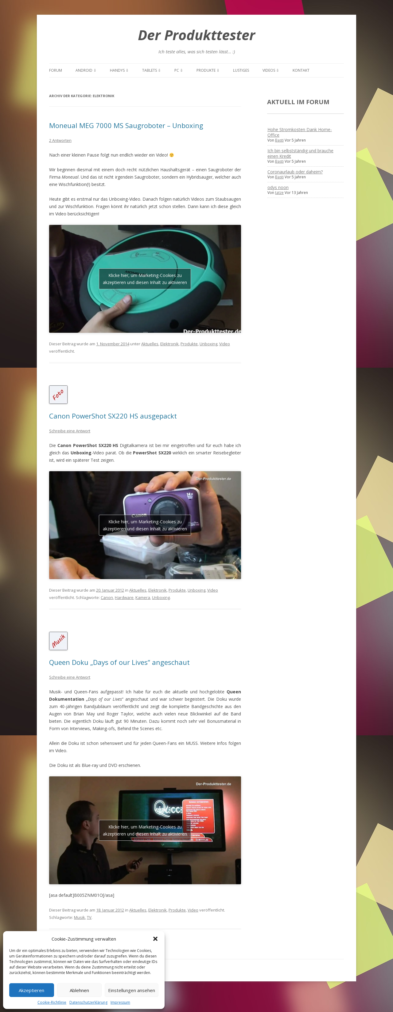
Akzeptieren (31, 990)
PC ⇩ (178, 70)
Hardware (124, 597)
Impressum (120, 1002)
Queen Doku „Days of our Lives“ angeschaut (119, 662)
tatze (279, 192)
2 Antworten (60, 140)
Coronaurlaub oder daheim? (295, 172)
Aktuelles (149, 344)
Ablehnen (79, 990)
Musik (79, 917)
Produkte (189, 344)
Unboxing (208, 344)
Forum (55, 70)
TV (89, 917)
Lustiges (241, 70)
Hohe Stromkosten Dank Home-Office (299, 132)
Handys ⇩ (119, 70)
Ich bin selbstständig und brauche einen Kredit (300, 153)
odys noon (278, 187)
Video (224, 344)
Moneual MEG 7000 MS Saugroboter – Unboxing (126, 125)
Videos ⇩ (271, 70)
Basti (279, 140)
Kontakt (301, 70)
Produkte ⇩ (208, 70)
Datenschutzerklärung (88, 1002)
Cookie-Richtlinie (51, 1002)
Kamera (142, 597)
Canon (107, 597)
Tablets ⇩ (151, 70)
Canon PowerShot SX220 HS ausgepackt (113, 415)
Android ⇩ (86, 70)
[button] (155, 939)
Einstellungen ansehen (131, 990)
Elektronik (169, 344)
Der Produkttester (196, 34)
